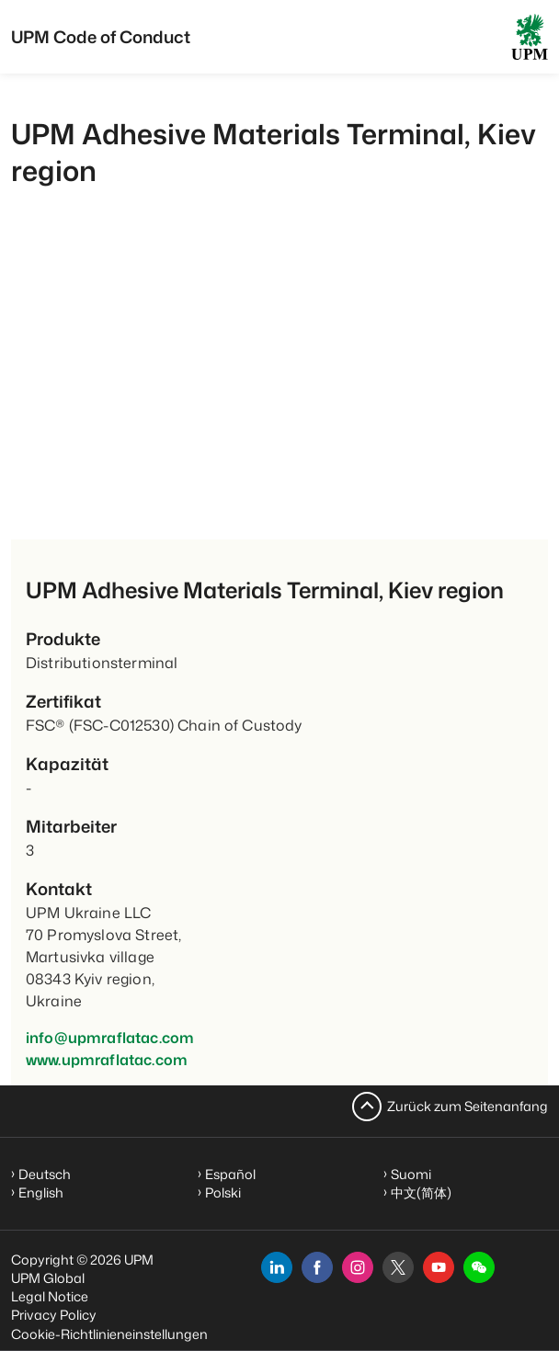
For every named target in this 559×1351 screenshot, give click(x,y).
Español (230, 1174)
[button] (479, 1267)
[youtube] (438, 1267)
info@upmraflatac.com (110, 1037)
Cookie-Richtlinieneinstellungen (109, 1334)
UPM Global (48, 1278)
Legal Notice (49, 1296)
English (40, 1192)
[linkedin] (276, 1267)
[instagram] (357, 1267)
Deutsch (44, 1174)
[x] (398, 1267)
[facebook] (317, 1267)
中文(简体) (421, 1192)
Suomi (411, 1174)
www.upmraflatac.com (107, 1060)
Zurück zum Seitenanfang (467, 1106)
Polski (223, 1192)
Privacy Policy (54, 1314)
